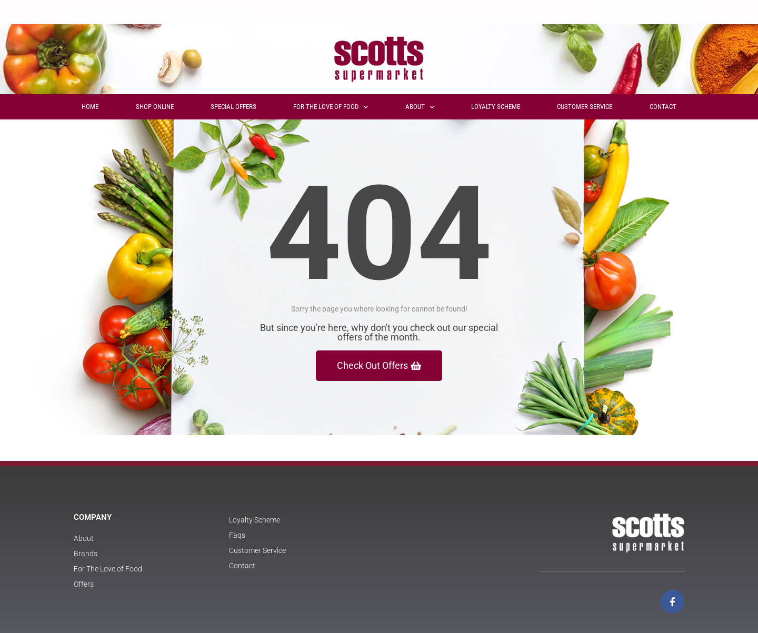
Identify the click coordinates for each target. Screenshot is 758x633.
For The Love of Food (330, 107)
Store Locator (103, 12)
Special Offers (233, 106)
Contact (663, 106)
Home (90, 106)
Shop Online (155, 106)
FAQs (244, 12)
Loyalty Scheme (495, 106)
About (419, 107)
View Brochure (183, 12)
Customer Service (584, 106)
